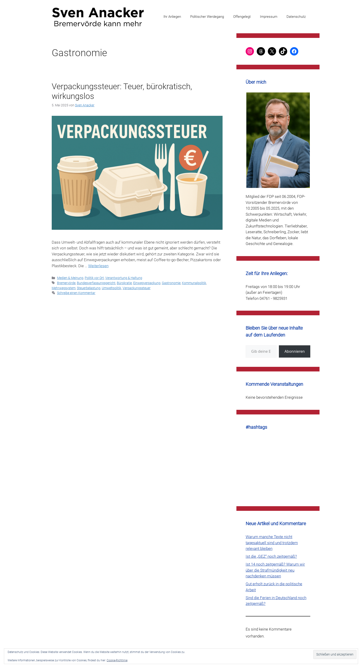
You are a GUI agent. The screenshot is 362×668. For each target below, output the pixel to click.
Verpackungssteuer (137, 288)
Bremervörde (66, 283)
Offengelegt (242, 17)
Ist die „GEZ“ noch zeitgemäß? (271, 556)
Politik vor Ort (94, 278)
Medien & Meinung (70, 278)
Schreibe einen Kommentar (76, 293)
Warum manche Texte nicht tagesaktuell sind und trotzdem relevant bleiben (272, 542)
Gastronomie (171, 283)
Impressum (268, 17)
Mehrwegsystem (63, 288)
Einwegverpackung (146, 283)
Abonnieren (294, 351)
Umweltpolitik (111, 288)
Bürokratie (124, 283)
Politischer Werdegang (207, 17)
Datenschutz (296, 17)
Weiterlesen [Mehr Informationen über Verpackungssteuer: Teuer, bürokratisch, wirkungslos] (98, 266)
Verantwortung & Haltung (123, 278)
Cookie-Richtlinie (117, 660)
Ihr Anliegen (172, 17)
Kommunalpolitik (194, 283)
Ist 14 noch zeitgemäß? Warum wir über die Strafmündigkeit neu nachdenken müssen (275, 570)
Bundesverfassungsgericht (96, 283)
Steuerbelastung (88, 288)
